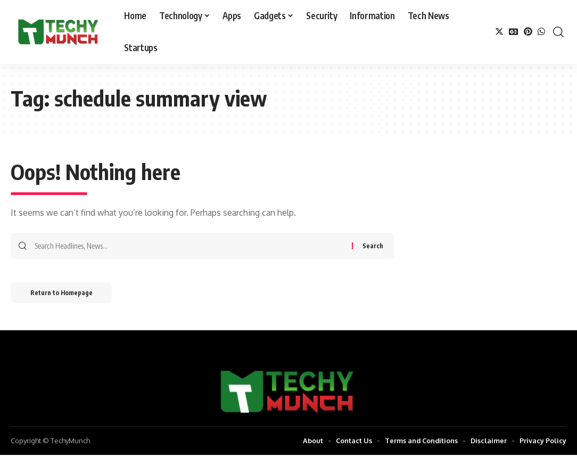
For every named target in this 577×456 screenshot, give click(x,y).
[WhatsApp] (541, 32)
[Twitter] (499, 32)
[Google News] (513, 32)
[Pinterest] (528, 32)
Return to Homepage (63, 293)
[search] (558, 32)
